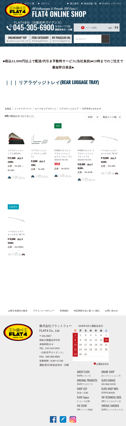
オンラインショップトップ (17, 39)
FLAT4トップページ (111, 3)
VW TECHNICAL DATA (111, 399)
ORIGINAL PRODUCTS (87, 382)
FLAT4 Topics (83, 399)
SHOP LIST (82, 390)
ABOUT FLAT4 (83, 373)
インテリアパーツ (23, 108)
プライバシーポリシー (43, 310)
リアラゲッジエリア (69, 108)
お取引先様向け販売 (17, 310)
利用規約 (64, 310)
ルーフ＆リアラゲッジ (45, 108)
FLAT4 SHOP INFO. (110, 390)
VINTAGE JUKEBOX (112, 407)
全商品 (8, 108)
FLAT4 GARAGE (108, 382)
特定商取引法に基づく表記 (86, 310)
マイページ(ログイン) (61, 39)
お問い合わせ (111, 310)
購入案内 (74, 3)
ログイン (45, 3)
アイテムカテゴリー (40, 39)
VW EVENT (84, 407)
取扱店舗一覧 (90, 3)
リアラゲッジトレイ (91, 108)
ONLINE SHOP (110, 373)
